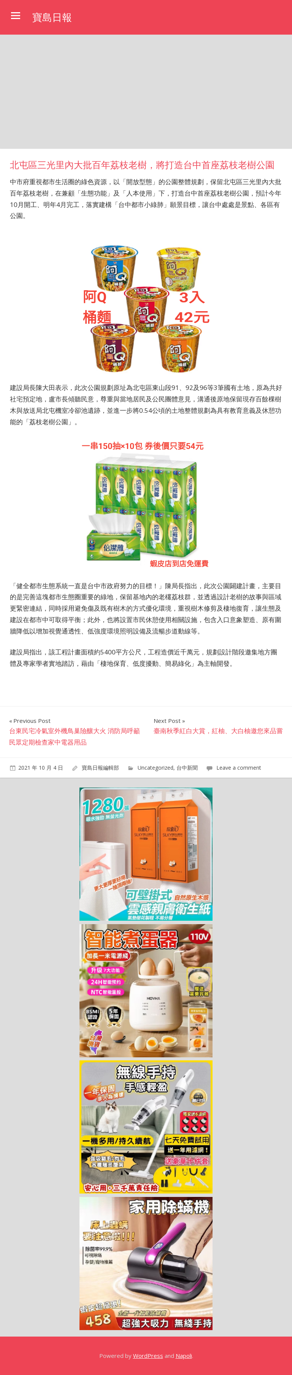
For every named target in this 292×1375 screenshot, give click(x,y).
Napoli (184, 1355)
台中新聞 (187, 767)
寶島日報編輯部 (100, 767)
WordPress (148, 1355)
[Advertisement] (146, 91)
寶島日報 (53, 17)
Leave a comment (238, 767)
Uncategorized (155, 767)
